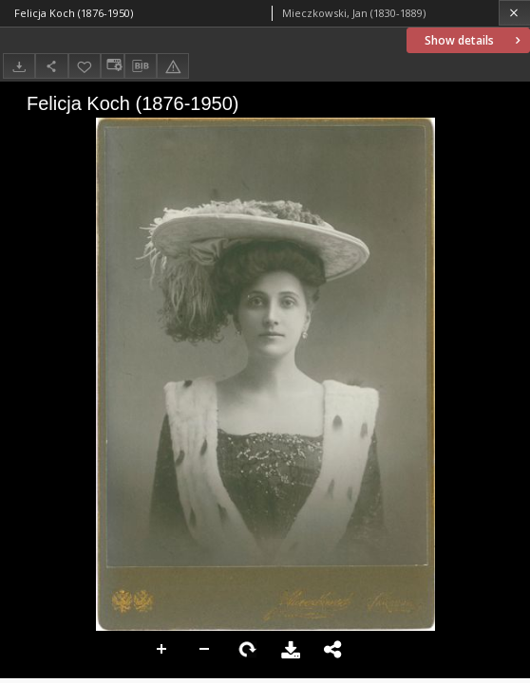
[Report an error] (173, 66)
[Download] (19, 66)
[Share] (51, 66)
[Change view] (112, 66)
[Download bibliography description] (140, 66)
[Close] (514, 13)
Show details (474, 40)
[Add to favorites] (84, 66)
